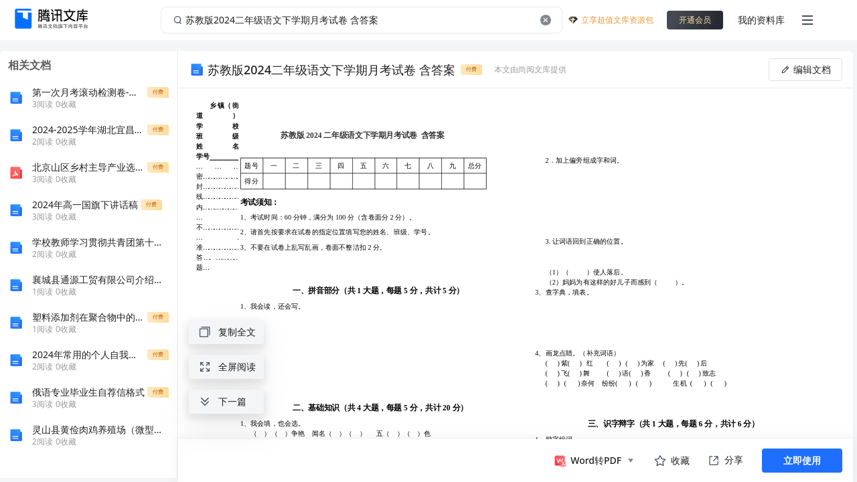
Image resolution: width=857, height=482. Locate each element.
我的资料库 (761, 19)
